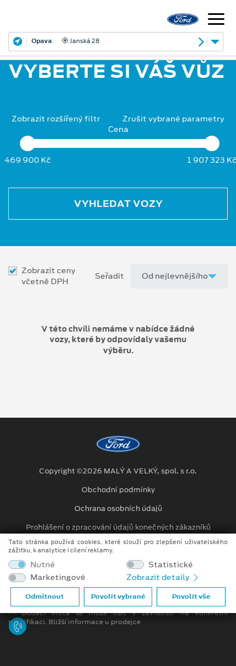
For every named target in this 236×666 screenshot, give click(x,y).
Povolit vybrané (118, 596)
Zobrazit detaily (163, 577)
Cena (118, 129)
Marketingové (57, 577)
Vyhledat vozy (118, 203)
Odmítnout (44, 596)
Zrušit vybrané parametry (173, 119)
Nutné (42, 565)
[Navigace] (216, 20)
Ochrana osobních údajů (118, 509)
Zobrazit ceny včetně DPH (49, 275)
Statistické (170, 565)
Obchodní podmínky (118, 490)
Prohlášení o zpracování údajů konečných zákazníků (118, 527)
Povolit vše (191, 596)
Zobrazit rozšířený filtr (56, 118)
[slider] (27, 143)
